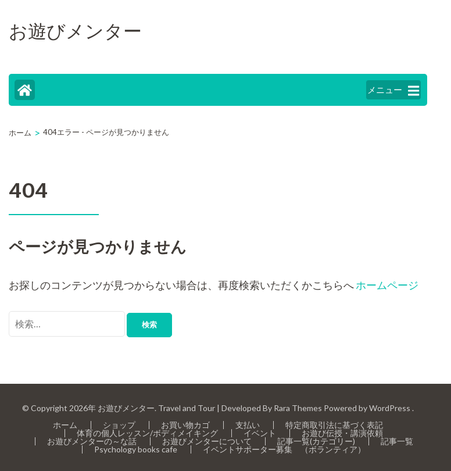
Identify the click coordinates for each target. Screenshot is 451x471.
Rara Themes (298, 408)
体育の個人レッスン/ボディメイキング (147, 433)
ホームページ (387, 285)
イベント (260, 433)
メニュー (393, 90)
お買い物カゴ (185, 425)
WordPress (389, 408)
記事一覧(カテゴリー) (316, 441)
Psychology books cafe (135, 449)
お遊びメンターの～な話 (92, 441)
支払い (247, 425)
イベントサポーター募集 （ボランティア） (284, 449)
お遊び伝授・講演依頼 (342, 433)
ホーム (65, 425)
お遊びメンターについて (207, 441)
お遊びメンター (75, 32)
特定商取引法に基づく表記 (334, 425)
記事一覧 (397, 441)
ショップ (119, 425)
